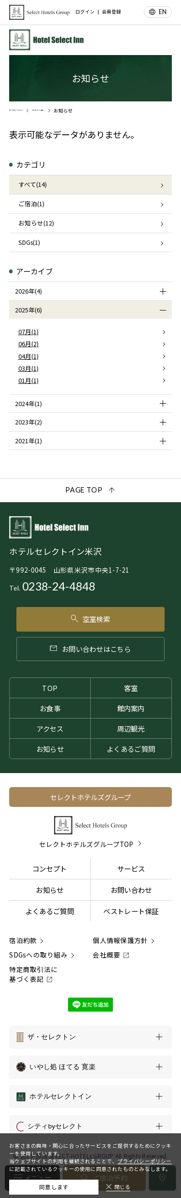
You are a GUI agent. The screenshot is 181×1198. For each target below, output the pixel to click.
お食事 (50, 708)
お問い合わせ (131, 890)
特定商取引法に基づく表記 (33, 974)
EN (163, 11)
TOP (49, 688)
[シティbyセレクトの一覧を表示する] (90, 1126)
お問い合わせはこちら (90, 649)
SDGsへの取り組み (38, 954)
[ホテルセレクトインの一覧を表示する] (90, 1096)
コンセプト (49, 868)
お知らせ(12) (36, 222)
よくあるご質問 (131, 749)
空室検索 (90, 619)
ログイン (85, 12)
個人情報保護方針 (120, 940)
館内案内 (131, 708)
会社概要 (106, 954)
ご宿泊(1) (31, 203)
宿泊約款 (23, 940)
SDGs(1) (29, 242)
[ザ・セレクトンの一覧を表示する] (90, 1037)
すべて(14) (32, 184)
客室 (131, 688)
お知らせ (50, 749)
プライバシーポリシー (144, 1155)
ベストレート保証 (130, 911)
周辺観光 (131, 728)
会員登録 (111, 12)
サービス (131, 868)
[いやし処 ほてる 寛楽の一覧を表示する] (90, 1067)
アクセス (49, 728)
